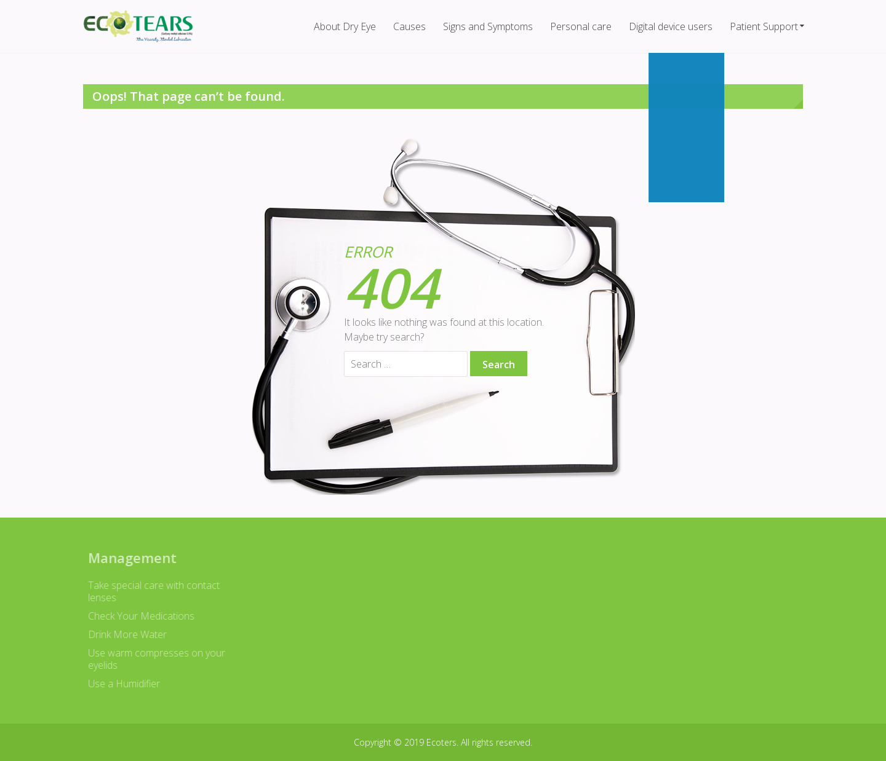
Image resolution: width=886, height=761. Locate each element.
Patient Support (764, 26)
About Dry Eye (345, 26)
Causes (409, 26)
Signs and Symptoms (488, 26)
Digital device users (670, 26)
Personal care (581, 26)
